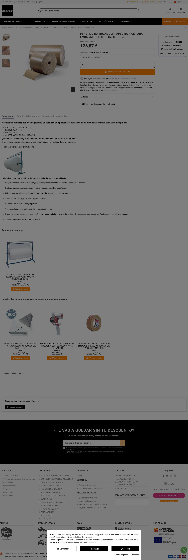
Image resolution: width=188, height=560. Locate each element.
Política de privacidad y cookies (127, 555)
